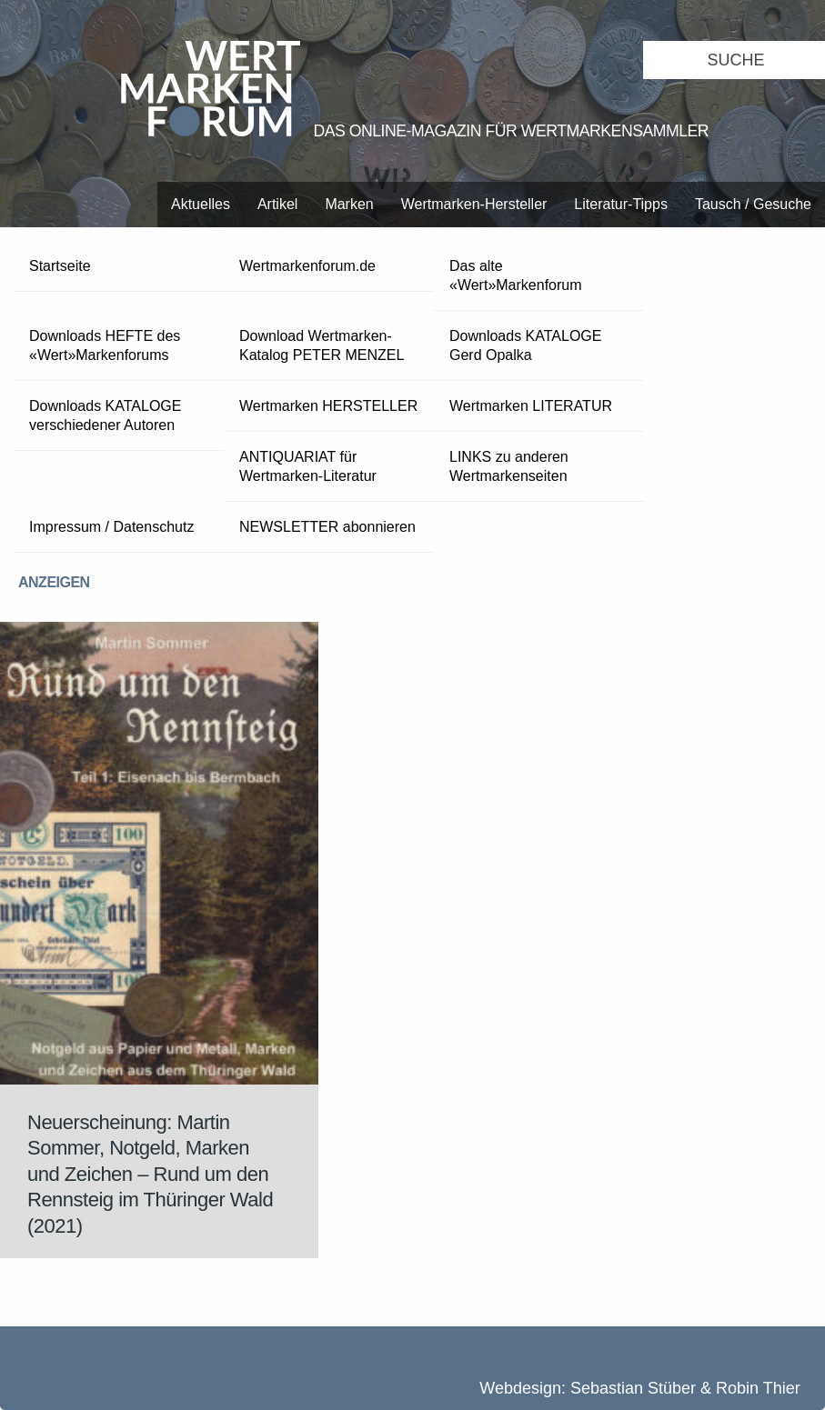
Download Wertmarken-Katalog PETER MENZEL (321, 345)
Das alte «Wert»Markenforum (515, 275)
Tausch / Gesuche (753, 204)
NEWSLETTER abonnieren (327, 527)
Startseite (60, 266)
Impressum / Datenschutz (111, 527)
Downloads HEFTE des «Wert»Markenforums (104, 345)
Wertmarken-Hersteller (474, 204)
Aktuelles (200, 204)
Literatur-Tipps (621, 204)
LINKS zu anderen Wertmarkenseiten (508, 466)
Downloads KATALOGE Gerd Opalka (525, 345)
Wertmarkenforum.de (307, 266)
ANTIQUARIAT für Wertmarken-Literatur (308, 466)
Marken (349, 204)
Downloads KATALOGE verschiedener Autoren (105, 415)
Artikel (277, 204)
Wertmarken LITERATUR (530, 406)
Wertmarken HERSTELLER (328, 406)
